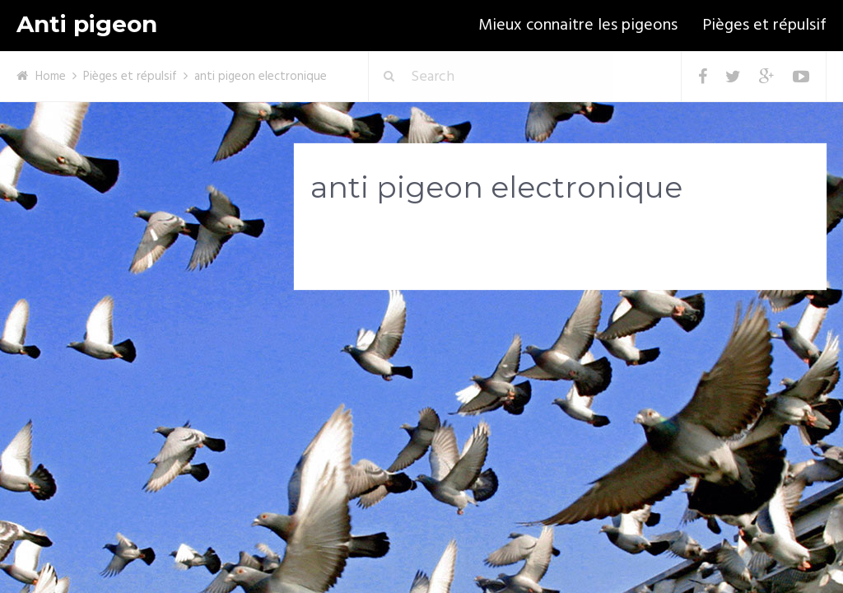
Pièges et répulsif (764, 25)
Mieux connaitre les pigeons (578, 25)
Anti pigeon (86, 24)
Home (50, 76)
